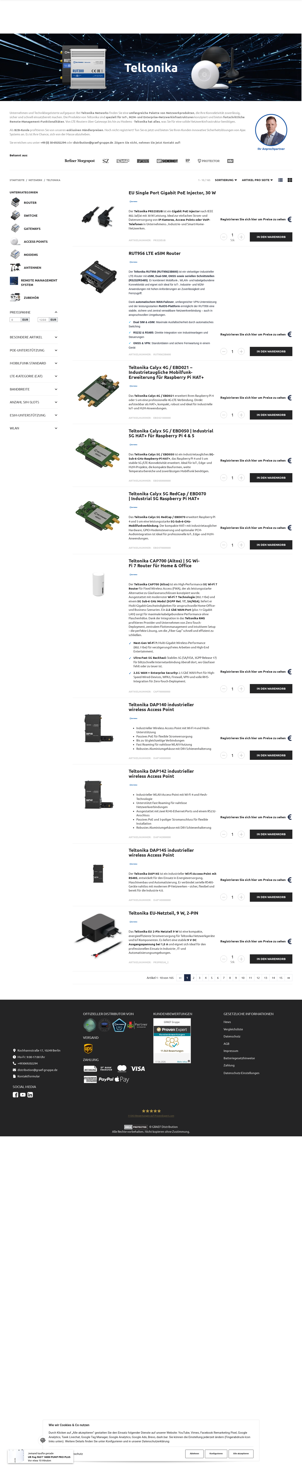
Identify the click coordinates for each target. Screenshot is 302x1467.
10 (242, 977)
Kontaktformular (266, 13)
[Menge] (232, 235)
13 (265, 977)
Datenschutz (75, 1454)
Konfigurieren (216, 1453)
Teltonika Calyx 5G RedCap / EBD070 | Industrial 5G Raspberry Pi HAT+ (167, 496)
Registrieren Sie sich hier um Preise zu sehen (253, 219)
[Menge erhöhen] (241, 237)
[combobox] (148, 11)
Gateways (32, 229)
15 (280, 977)
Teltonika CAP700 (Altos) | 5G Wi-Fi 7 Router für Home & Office (164, 563)
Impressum (231, 1051)
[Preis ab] (15, 319)
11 (250, 977)
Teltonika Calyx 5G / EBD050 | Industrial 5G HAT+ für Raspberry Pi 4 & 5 (171, 433)
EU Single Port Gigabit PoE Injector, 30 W (172, 192)
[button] (280, 180)
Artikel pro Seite (257, 180)
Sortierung (226, 180)
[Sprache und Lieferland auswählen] (263, 27)
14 (273, 977)
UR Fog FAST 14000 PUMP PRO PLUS (49, 1457)
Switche (31, 215)
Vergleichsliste (233, 1029)
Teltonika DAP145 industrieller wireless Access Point (161, 852)
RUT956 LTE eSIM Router (155, 253)
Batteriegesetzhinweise (239, 1058)
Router (30, 203)
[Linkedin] (30, 1425)
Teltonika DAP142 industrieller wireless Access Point (161, 773)
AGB (226, 1043)
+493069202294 (231, 13)
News (227, 1022)
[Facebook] (15, 1425)
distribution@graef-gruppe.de (274, 9)
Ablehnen (194, 1453)
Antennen (32, 267)
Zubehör (31, 298)
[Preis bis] (43, 319)
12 (258, 977)
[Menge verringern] (223, 237)
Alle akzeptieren (241, 1453)
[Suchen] (182, 11)
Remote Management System (39, 282)
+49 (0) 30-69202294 (53, 142)
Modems (31, 255)
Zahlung (229, 1065)
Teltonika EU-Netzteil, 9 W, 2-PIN (163, 913)
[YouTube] (23, 1425)
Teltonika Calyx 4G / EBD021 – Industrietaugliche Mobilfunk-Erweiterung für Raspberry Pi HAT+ (166, 372)
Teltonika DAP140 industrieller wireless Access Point (161, 707)
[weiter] (289, 977)
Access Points (36, 241)
